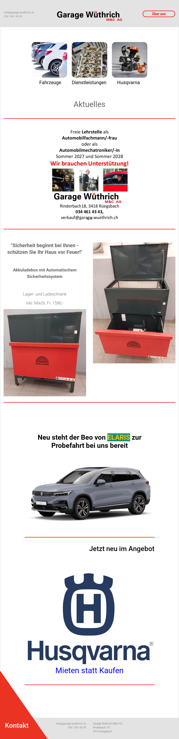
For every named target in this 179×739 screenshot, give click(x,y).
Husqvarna (128, 82)
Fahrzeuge (50, 82)
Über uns (159, 14)
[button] (88, 218)
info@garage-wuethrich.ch (19, 12)
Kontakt (17, 725)
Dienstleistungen (89, 82)
